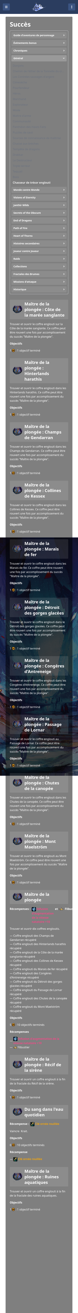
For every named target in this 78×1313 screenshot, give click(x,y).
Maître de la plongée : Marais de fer (41, 549)
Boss (16, 177)
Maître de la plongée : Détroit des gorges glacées (44, 607)
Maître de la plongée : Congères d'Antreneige (44, 666)
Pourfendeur (21, 88)
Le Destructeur (22, 160)
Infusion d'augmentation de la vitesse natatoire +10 (43, 915)
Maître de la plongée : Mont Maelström (40, 841)
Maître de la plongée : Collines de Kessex (42, 490)
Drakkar (18, 155)
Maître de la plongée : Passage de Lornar (43, 724)
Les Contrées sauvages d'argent (33, 77)
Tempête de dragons (26, 149)
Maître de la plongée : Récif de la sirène (42, 1064)
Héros (17, 93)
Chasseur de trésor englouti (31, 182)
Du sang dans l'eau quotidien (43, 1112)
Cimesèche (20, 82)
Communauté (22, 121)
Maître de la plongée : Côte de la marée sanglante (44, 309)
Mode (16, 110)
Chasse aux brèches (26, 144)
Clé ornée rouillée (44, 1124)
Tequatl (17, 171)
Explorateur (20, 105)
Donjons (18, 66)
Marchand (19, 99)
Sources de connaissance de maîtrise (37, 138)
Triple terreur (21, 166)
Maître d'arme (22, 116)
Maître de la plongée (36, 897)
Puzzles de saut (23, 132)
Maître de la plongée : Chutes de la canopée (41, 783)
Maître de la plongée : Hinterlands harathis (36, 371)
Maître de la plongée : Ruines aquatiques (41, 1176)
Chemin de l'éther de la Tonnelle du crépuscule (39, 71)
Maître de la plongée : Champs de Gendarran (42, 432)
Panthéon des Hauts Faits (29, 127)
